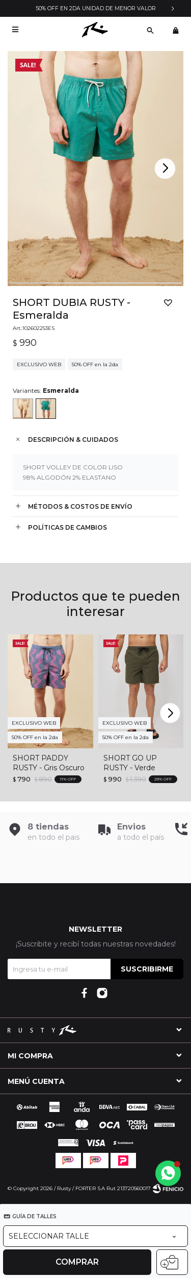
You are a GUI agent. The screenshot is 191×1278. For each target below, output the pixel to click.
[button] (166, 168)
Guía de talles (34, 1216)
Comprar (77, 1262)
